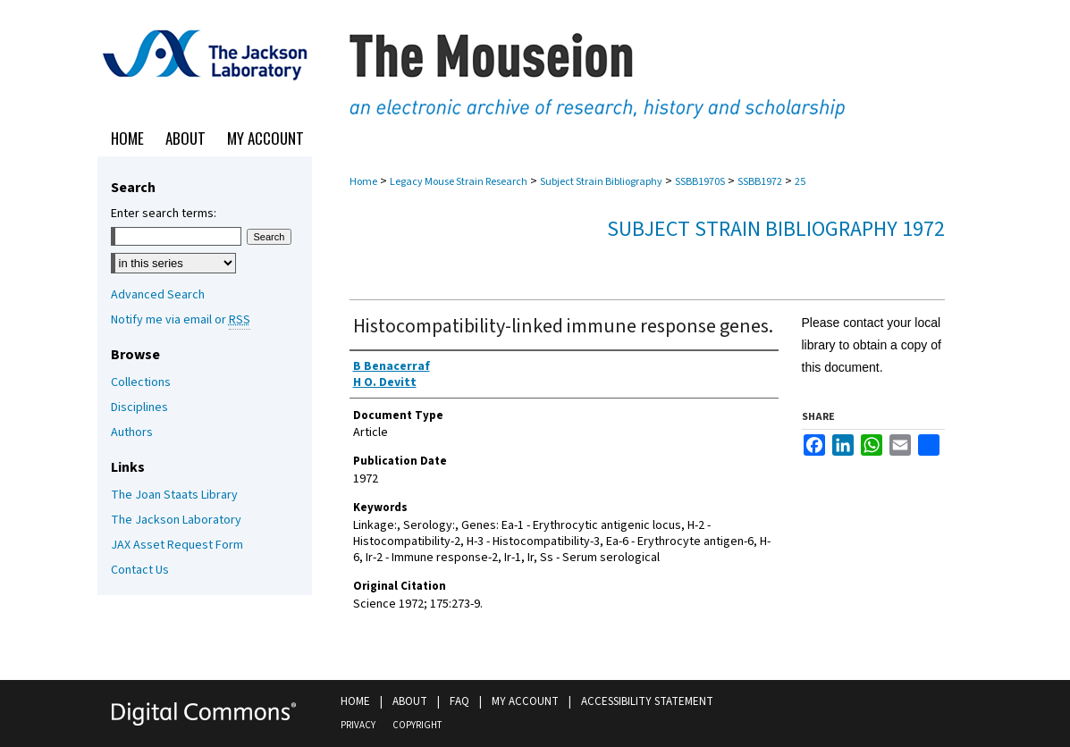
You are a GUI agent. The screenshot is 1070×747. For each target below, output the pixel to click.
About (409, 701)
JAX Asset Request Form (177, 545)
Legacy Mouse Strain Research (458, 181)
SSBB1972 (759, 181)
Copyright (417, 725)
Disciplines (139, 407)
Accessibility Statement (647, 701)
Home (363, 181)
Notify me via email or (180, 320)
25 (800, 181)
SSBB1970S (700, 181)
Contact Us (140, 570)
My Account (525, 701)
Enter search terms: (163, 213)
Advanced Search (158, 295)
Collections (141, 382)
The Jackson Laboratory (176, 520)
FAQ (459, 701)
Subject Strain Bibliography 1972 (776, 229)
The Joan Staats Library (174, 495)
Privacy (358, 725)
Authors (132, 432)
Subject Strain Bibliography (601, 181)
